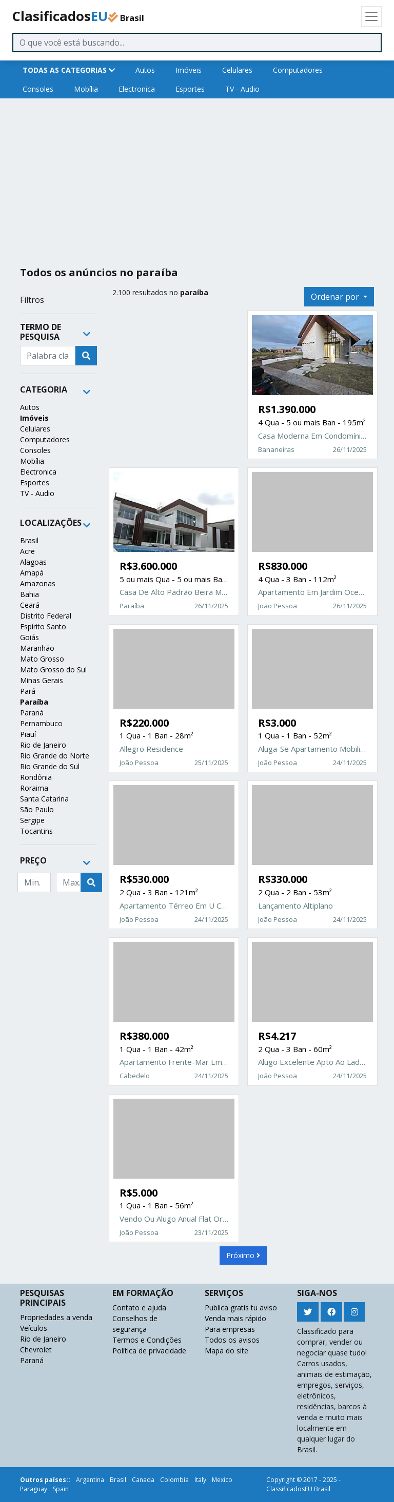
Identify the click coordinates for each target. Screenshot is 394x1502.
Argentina (90, 1479)
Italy (200, 1479)
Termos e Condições (147, 1340)
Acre (27, 551)
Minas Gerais (41, 680)
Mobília (86, 89)
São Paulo (37, 809)
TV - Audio (242, 89)
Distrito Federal (45, 616)
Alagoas (33, 562)
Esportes (190, 89)
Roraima (34, 788)
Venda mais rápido (235, 1318)
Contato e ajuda (139, 1307)
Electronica (137, 89)
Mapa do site (226, 1350)
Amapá (32, 573)
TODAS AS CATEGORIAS (69, 70)
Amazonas (37, 583)
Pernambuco (41, 723)
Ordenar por (336, 296)
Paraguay (33, 1489)
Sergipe (32, 820)
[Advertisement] (197, 178)
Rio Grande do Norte (54, 755)
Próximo (243, 1255)
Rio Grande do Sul (50, 766)
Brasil (29, 540)
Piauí (28, 734)
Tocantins (36, 831)
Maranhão (37, 648)
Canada (143, 1479)
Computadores (298, 70)
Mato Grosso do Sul (53, 669)
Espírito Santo (43, 626)
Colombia (174, 1479)
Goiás (29, 637)
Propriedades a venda (56, 1317)
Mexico (222, 1479)
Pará (27, 691)
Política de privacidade (149, 1350)
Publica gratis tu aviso (241, 1307)
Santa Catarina (44, 799)
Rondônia (36, 777)
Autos (145, 70)
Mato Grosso (42, 659)
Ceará (30, 605)
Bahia (29, 594)
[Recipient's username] (47, 355)
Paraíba (34, 702)
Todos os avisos (232, 1340)
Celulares (237, 70)
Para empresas (230, 1329)
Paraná (32, 712)
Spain (61, 1489)
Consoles (38, 89)
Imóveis (188, 70)
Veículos (33, 1328)
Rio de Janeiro (43, 745)
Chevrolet (36, 1349)
